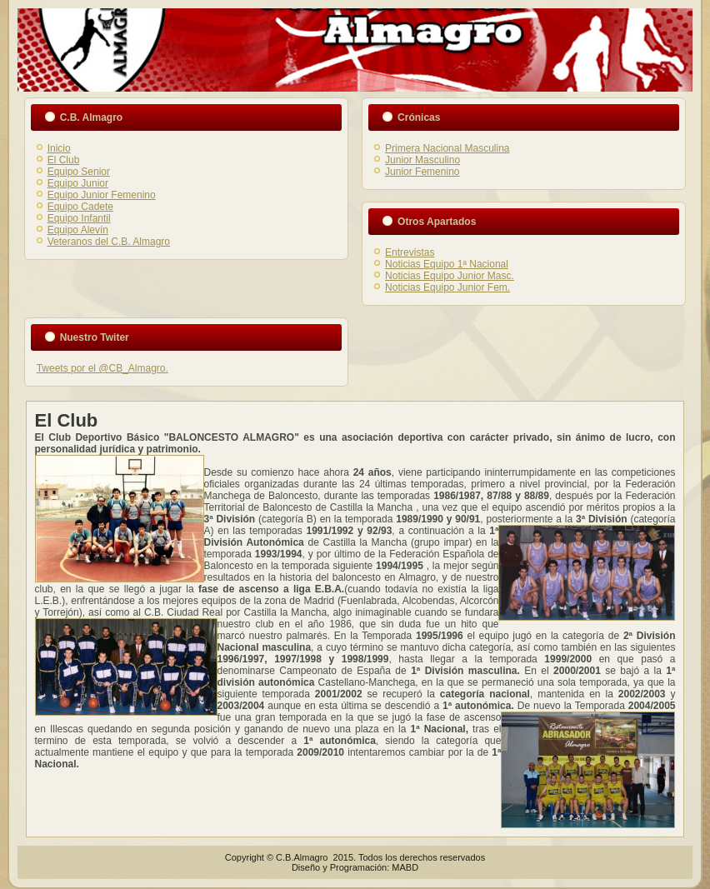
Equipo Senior (79, 171)
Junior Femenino (422, 171)
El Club (64, 160)
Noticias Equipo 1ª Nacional (446, 264)
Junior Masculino (422, 160)
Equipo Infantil (79, 218)
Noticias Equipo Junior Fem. (447, 287)
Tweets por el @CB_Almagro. (102, 368)
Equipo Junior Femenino (102, 195)
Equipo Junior (78, 183)
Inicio (59, 148)
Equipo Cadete (80, 206)
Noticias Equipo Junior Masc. (449, 276)
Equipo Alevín (78, 230)
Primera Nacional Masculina (447, 148)
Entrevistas (409, 252)
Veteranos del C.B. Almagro (109, 241)
